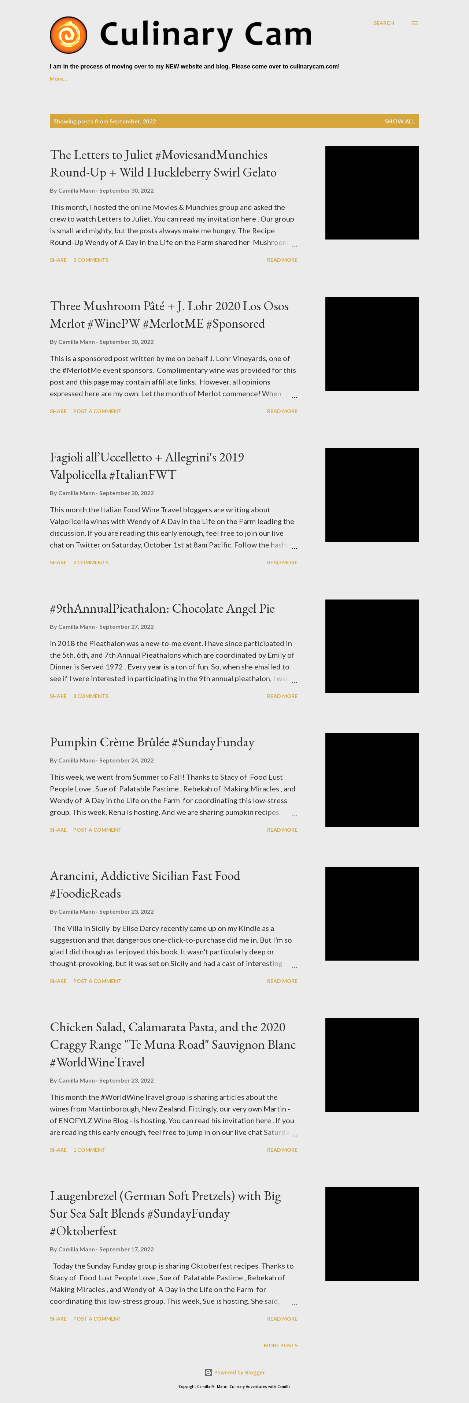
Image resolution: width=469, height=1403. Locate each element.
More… (370, 78)
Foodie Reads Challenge (244, 78)
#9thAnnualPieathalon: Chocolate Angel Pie (162, 608)
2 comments (90, 562)
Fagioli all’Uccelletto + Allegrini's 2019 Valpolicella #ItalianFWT (147, 465)
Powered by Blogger (234, 1372)
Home (57, 78)
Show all (400, 121)
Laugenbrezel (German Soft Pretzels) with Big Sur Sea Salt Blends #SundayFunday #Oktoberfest (165, 1213)
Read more (282, 260)
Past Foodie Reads (318, 78)
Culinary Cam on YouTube (162, 78)
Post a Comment (97, 411)
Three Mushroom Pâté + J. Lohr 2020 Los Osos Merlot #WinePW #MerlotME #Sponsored (169, 314)
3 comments (90, 260)
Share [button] (58, 260)
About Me (98, 78)
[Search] (384, 23)
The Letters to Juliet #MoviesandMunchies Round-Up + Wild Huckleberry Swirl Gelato (163, 163)
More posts (281, 1345)
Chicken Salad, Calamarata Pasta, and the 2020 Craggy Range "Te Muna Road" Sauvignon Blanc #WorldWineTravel (173, 1044)
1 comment (89, 1150)
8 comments (90, 696)
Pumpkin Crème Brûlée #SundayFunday (152, 741)
